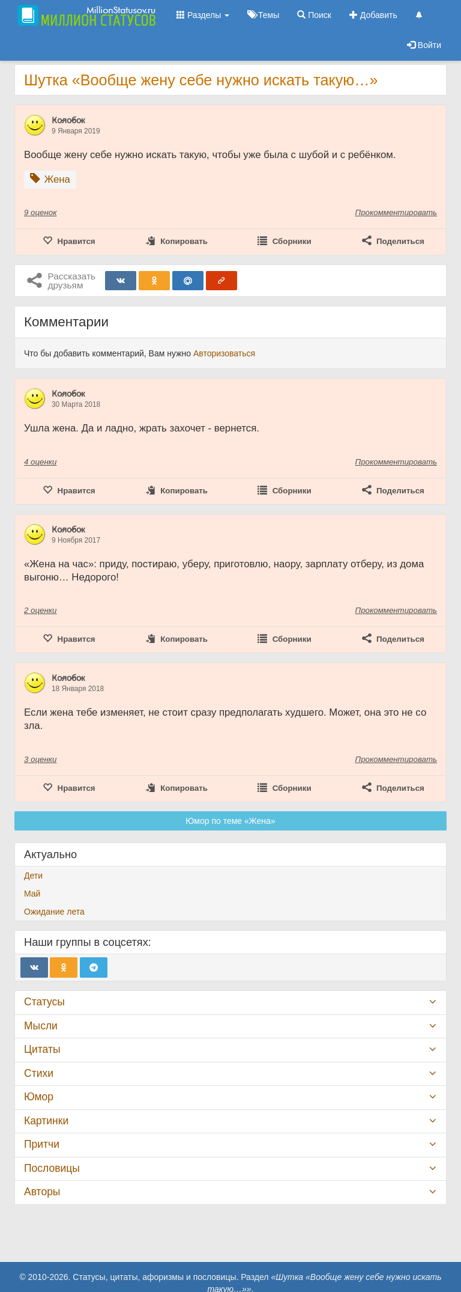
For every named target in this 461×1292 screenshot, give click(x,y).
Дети (33, 875)
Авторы (42, 1192)
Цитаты (42, 1049)
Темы (263, 15)
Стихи (38, 1073)
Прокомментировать (396, 212)
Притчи (41, 1144)
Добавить (373, 15)
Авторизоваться (224, 353)
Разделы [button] (202, 15)
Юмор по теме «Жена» (230, 821)
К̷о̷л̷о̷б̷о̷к (68, 120)
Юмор (38, 1097)
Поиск (314, 15)
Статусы (44, 1002)
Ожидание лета (54, 911)
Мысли (41, 1026)
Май (32, 893)
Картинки (46, 1121)
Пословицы (52, 1168)
